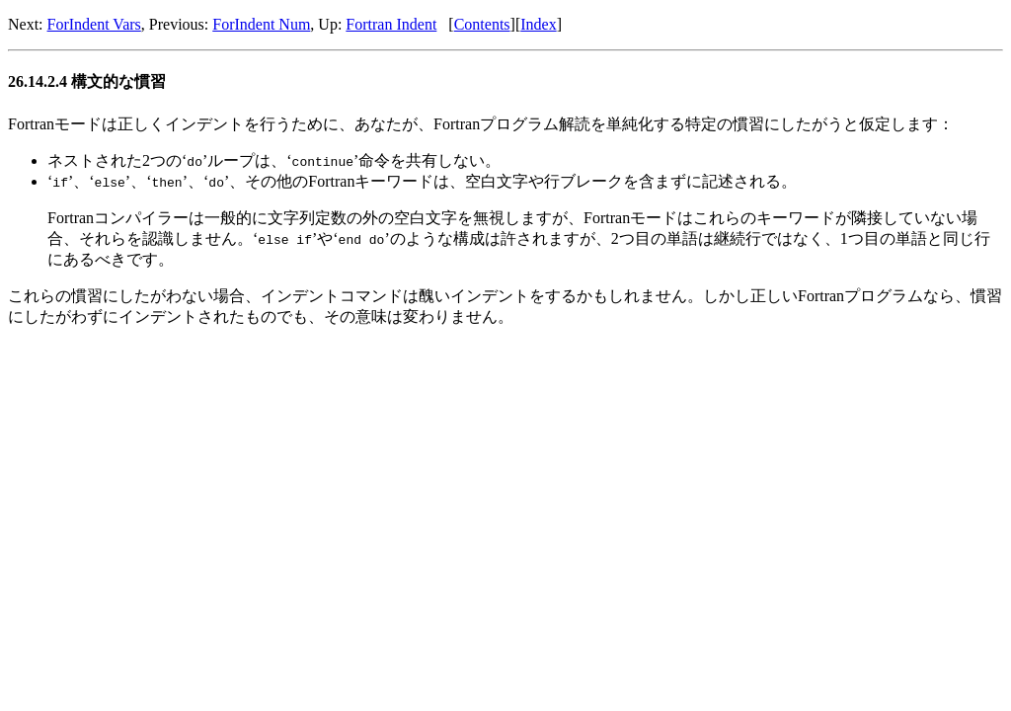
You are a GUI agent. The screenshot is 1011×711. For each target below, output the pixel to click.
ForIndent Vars (94, 24)
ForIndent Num (261, 24)
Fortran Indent (391, 24)
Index (538, 24)
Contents (482, 24)
